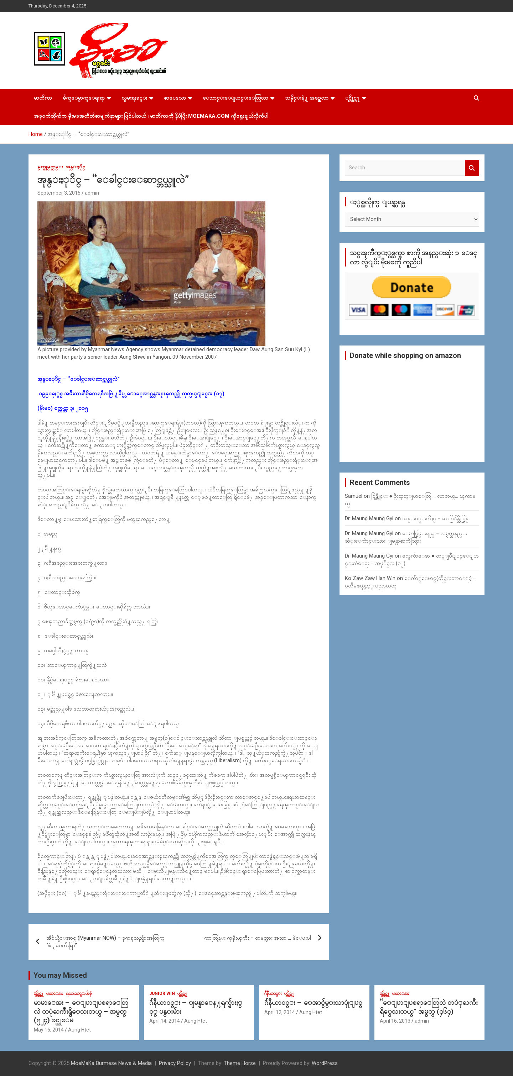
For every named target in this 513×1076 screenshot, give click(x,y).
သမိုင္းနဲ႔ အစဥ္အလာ (306, 98)
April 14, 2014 (164, 1021)
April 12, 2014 (279, 1012)
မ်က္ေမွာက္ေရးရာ (84, 98)
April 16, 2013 (395, 1021)
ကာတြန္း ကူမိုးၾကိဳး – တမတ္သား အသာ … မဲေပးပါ (257, 938)
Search (472, 168)
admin (92, 193)
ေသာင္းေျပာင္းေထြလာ (235, 98)
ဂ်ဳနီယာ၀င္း (273, 993)
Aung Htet (79, 1030)
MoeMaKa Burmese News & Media (111, 1063)
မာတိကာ (43, 98)
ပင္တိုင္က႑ (352, 98)
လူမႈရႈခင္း (134, 98)
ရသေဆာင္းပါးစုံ (79, 993)
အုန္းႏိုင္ (75, 166)
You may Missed (60, 975)
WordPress (325, 1063)
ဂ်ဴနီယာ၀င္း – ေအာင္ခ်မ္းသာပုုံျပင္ (313, 1002)
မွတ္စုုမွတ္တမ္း (50, 166)
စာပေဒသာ (175, 98)
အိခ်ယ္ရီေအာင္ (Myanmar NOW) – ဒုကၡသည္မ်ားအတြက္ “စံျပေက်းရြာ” (105, 942)
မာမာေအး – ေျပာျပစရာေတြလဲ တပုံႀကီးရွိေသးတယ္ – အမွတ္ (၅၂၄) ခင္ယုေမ (81, 1011)
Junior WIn (162, 993)
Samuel (353, 496)
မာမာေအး (54, 993)
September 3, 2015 (59, 193)
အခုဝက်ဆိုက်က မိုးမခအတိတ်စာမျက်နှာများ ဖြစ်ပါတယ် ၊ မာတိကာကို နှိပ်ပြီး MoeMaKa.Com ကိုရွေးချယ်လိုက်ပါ (151, 116)
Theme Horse (240, 1063)
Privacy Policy (175, 1063)
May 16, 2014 (49, 1030)
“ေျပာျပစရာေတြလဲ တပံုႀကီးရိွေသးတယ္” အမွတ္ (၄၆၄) (429, 1007)
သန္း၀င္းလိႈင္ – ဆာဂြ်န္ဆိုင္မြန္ (435, 518)
